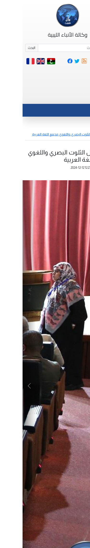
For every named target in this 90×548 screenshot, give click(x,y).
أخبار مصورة (79, 129)
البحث (9, 48)
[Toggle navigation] (76, 98)
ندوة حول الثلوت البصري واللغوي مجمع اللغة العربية (46, 134)
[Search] (51, 48)
